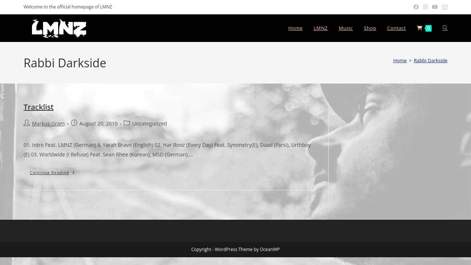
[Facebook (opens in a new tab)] (416, 7)
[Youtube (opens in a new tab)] (435, 7)
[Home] (400, 60)
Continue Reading (55, 172)
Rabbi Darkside (430, 60)
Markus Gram (48, 123)
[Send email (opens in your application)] (443, 7)
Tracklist (39, 107)
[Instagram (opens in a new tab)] (425, 7)
